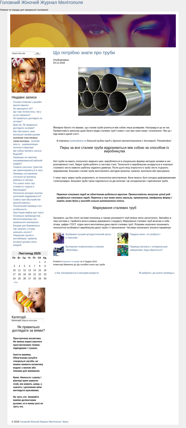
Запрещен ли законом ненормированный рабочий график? (28, 160)
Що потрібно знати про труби (84, 52)
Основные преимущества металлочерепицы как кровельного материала (27, 222)
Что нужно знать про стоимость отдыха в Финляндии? (24, 186)
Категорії (16, 323)
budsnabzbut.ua (78, 140)
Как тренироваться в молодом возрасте (78, 272)
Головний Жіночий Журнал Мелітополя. (41, 425)
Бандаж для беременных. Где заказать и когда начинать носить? (27, 232)
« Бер (15, 285)
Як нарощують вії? (23, 108)
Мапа (66, 425)
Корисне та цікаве (71, 261)
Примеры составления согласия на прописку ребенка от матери (25, 176)
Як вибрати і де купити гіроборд (155, 272)
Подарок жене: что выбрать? (145, 234)
